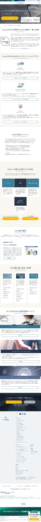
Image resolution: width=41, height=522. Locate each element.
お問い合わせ (13, 402)
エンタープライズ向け (20, 99)
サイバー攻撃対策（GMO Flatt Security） (24, 498)
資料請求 (29, 402)
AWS (16, 417)
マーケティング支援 (23, 519)
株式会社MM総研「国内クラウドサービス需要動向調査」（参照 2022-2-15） (18, 154)
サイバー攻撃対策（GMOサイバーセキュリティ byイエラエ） (12, 498)
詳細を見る (9, 258)
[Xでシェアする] (20, 414)
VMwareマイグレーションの (20, 122)
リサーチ (28, 519)
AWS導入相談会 (30, 218)
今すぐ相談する (11, 218)
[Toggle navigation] (39, 2)
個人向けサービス (2, 520)
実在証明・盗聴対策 (2, 498)
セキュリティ (19, 519)
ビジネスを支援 (15, 519)
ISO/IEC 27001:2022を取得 (22, 489)
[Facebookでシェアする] (22, 414)
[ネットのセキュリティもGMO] (7, 0)
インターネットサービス (3, 519)
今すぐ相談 (9, 18)
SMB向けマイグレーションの (20, 78)
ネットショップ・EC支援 (9, 519)
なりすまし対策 (32, 498)
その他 (6, 520)
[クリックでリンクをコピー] (25, 414)
